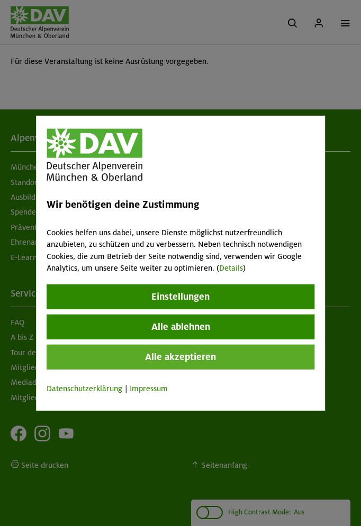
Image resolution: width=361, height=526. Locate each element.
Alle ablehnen (180, 327)
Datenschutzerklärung (84, 388)
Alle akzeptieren (180, 357)
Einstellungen (180, 296)
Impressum (149, 388)
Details (231, 268)
